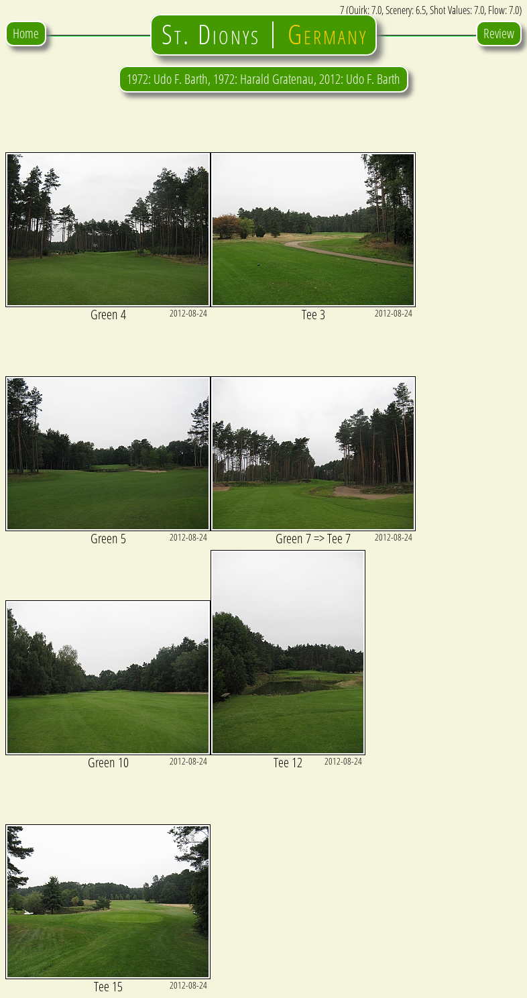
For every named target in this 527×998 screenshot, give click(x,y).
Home (26, 33)
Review (498, 33)
